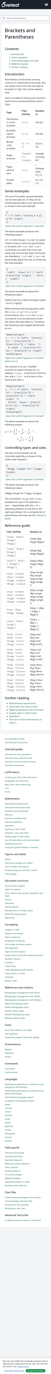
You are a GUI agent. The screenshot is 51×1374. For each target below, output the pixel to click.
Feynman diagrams (13, 1160)
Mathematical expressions (22, 703)
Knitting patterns (12, 1171)
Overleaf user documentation (18, 754)
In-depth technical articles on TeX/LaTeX (23, 1220)
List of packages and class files (18, 1201)
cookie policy (23, 1366)
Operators (14, 716)
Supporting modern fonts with (22, 1037)
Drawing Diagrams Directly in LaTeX (21, 870)
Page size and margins (15, 951)
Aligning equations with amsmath (26, 709)
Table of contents (12, 889)
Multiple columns (13, 959)
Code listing (10, 966)
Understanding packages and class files (23, 1197)
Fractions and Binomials (16, 818)
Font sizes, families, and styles (18, 1030)
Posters (8, 1056)
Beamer (8, 1049)
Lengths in (12, 929)
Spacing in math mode (15, 829)
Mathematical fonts (13, 843)
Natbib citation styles (14, 1011)
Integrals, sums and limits (17, 833)
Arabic (8, 1104)
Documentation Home (14, 739)
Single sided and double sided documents (24, 955)
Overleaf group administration (18, 758)
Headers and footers (14, 933)
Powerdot (9, 1053)
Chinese (8, 1108)
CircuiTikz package (13, 1174)
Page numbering (12, 937)
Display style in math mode (23, 713)
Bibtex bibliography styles (16, 1003)
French (8, 1111)
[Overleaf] (10, 4)
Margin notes (11, 980)
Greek (7, 1119)
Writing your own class (15, 1208)
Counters (9, 962)
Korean (8, 1130)
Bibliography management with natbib (22, 996)
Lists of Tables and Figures (17, 866)
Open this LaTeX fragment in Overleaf (24, 226)
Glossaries (9, 903)
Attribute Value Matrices (16, 1185)
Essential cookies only (14, 1370)
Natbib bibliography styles (17, 1007)
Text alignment (11, 948)
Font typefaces (11, 1033)
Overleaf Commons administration (20, 761)
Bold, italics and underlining (18, 784)
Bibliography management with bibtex (22, 992)
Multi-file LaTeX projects (15, 914)
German (8, 1115)
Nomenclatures (12, 907)
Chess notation (11, 1167)
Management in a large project (19, 910)
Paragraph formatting (15, 940)
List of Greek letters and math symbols (22, 840)
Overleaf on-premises (14, 765)
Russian (8, 1137)
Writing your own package (17, 1204)
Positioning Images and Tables (19, 863)
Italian (8, 1122)
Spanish (8, 1141)
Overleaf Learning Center (16, 742)
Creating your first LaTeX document (21, 777)
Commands (10, 1068)
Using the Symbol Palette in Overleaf (21, 847)
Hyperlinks (9, 917)
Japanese (9, 1126)
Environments (11, 1072)
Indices (8, 899)
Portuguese (10, 1133)
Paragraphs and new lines (17, 781)
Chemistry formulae (14, 1156)
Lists (7, 788)
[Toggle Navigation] (46, 4)
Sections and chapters (15, 886)
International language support (19, 1097)
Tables (8, 859)
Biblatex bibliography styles (17, 1014)
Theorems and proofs (14, 1152)
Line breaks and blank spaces (18, 944)
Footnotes (9, 977)
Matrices (9, 814)
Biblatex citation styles (15, 1018)
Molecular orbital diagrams (17, 1163)
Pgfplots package (12, 1178)
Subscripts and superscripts (23, 706)
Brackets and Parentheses (16, 811)
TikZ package (11, 874)
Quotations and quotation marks (19, 1101)
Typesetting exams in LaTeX (17, 1182)
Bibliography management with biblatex (23, 1000)
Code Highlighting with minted (19, 970)
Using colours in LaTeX (15, 973)
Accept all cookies (35, 1370)
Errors (7, 792)
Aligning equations (13, 822)
